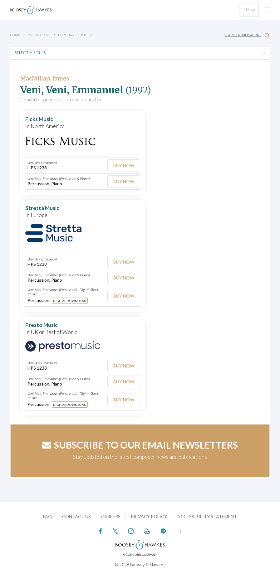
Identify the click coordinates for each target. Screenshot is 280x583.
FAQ (47, 516)
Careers (110, 516)
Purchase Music (72, 35)
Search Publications (247, 35)
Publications (39, 35)
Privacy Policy (149, 516)
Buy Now (123, 165)
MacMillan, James (44, 78)
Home (15, 35)
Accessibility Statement (207, 516)
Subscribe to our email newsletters (140, 444)
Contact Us (76, 516)
